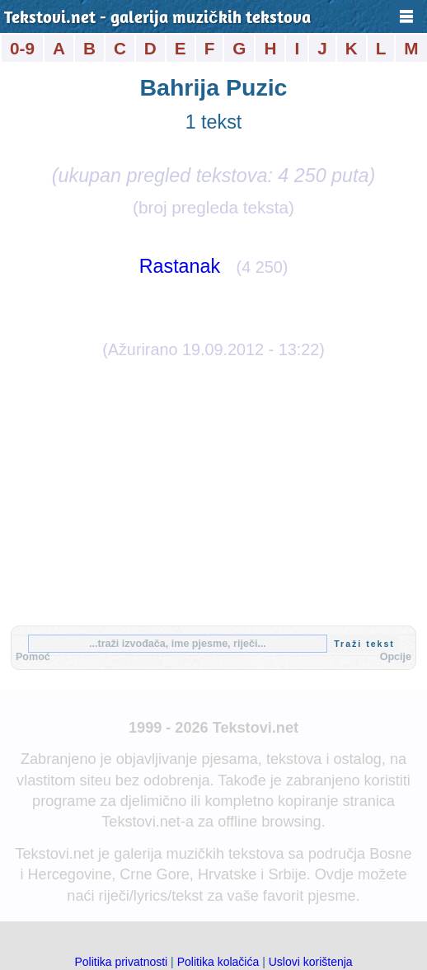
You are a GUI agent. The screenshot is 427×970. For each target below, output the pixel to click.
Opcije (395, 657)
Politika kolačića (218, 961)
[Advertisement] (213, 489)
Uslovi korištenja (311, 961)
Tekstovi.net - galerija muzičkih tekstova (157, 18)
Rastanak (179, 266)
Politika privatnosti (120, 961)
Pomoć (33, 657)
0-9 (22, 48)
